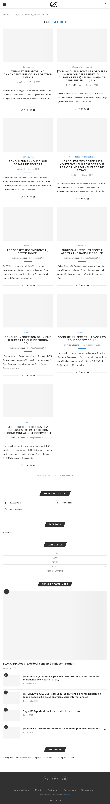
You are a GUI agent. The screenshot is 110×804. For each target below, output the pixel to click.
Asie (54, 566)
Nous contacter (89, 790)
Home (6, 14)
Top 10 (89, 67)
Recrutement (70, 790)
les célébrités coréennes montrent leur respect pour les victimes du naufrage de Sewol (82, 166)
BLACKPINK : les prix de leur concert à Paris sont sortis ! (38, 663)
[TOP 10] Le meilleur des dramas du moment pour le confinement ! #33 (65, 728)
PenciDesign (67, 794)
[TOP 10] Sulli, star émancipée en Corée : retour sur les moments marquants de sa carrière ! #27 (61, 678)
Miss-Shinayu (73, 344)
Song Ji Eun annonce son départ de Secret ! (28, 163)
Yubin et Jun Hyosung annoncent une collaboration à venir (28, 74)
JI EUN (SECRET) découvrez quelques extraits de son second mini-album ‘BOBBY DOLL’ (28, 430)
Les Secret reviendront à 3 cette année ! (28, 252)
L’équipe (39, 790)
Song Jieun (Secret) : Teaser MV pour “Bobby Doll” (82, 339)
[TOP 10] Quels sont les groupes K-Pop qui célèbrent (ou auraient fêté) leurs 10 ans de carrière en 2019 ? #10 (82, 76)
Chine (55, 562)
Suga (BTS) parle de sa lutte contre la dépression (52, 711)
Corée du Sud (28, 67)
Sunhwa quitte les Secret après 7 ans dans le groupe (82, 252)
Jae (20, 169)
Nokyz (22, 82)
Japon (55, 557)
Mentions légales (21, 790)
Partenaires (53, 790)
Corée (55, 553)
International (89, 157)
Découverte (77, 67)
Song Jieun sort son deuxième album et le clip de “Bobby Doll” (28, 340)
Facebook (7, 532)
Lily (75, 175)
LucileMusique (75, 85)
